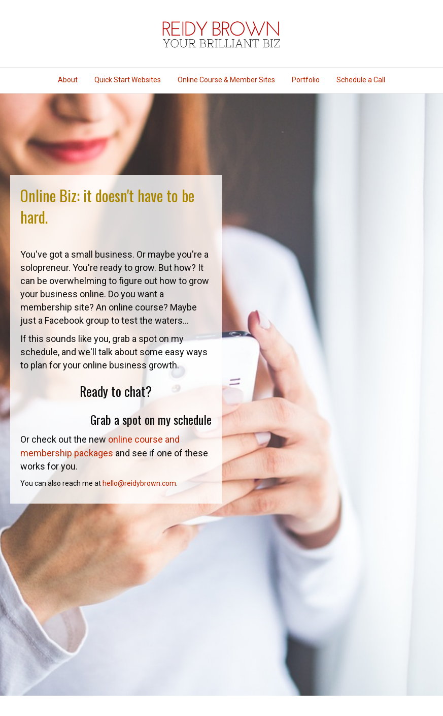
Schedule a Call (360, 80)
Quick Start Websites (127, 80)
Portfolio (306, 80)
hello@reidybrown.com (139, 483)
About (68, 80)
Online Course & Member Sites (226, 80)
